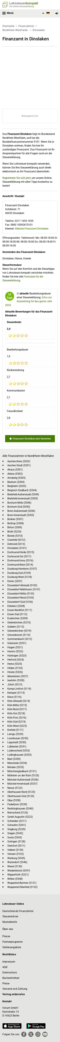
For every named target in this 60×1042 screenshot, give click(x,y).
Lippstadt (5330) (16, 742)
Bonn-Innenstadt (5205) (20, 515)
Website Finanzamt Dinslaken (31, 228)
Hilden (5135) (15, 668)
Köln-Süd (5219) (16, 721)
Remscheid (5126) (17, 812)
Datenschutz (9, 972)
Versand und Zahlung (14, 988)
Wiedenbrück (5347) (18, 870)
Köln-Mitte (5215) (17, 705)
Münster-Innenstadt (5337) (22, 783)
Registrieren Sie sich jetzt (16, 177)
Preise (5, 983)
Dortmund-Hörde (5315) (20, 552)
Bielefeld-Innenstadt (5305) (22, 498)
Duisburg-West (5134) (19, 576)
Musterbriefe (9, 921)
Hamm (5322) (15, 651)
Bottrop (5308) (15, 523)
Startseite (8, 26)
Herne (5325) (14, 663)
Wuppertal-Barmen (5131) (21, 882)
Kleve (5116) (14, 696)
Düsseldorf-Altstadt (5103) (22, 585)
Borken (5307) (15, 519)
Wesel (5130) (14, 866)
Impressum (8, 961)
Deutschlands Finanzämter (17, 911)
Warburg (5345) (16, 858)
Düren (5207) (14, 581)
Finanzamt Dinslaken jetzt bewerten (30, 438)
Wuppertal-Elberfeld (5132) (22, 887)
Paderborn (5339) (17, 804)
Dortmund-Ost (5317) (19, 556)
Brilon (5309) (14, 527)
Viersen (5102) (15, 853)
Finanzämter (26, 26)
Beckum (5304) (16, 482)
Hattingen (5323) (17, 655)
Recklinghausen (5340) (20, 808)
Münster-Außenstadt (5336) (23, 779)
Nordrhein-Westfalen (15, 30)
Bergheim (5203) (16, 486)
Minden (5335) (15, 767)
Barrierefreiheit (10, 977)
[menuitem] (45, 13)
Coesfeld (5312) (16, 539)
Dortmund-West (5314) (20, 564)
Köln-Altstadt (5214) (18, 701)
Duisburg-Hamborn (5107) (22, 568)
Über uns (7, 929)
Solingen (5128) (16, 841)
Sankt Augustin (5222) (20, 816)
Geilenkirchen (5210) (19, 622)
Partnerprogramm (12, 941)
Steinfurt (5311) (16, 845)
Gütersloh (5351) (16, 643)
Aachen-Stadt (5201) (19, 465)
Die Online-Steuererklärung (21, 6)
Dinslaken (39, 30)
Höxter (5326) (15, 672)
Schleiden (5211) (17, 821)
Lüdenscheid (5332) (18, 750)
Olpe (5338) (14, 800)
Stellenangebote (11, 947)
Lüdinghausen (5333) (19, 754)
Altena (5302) (15, 473)
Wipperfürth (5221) (18, 874)
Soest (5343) (14, 837)
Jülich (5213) (14, 684)
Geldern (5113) (15, 626)
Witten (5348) (15, 878)
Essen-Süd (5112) (17, 614)
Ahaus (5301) (15, 469)
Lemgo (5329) (15, 734)
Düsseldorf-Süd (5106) (20, 601)
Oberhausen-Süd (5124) (20, 796)
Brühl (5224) (14, 531)
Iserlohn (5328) (15, 680)
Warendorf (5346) (17, 862)
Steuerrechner (10, 916)
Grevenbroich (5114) (18, 634)
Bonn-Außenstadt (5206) (21, 510)
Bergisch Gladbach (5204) (22, 490)
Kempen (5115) (16, 692)
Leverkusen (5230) (17, 738)
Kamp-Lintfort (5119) (19, 688)
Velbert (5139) (15, 849)
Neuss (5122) (15, 787)
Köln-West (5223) (17, 725)
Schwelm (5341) (16, 825)
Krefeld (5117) (15, 729)
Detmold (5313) (16, 544)
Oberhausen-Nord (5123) (21, 791)
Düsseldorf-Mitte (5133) (20, 593)
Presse (6, 936)
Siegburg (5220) (16, 829)
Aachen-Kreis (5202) (18, 461)
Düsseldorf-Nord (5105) (20, 597)
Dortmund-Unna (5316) (20, 560)
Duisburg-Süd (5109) (19, 572)
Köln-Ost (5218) (16, 713)
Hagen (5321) (15, 647)
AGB (4, 967)
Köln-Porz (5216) (16, 717)
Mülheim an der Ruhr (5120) (23, 775)
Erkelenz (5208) (16, 606)
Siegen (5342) (15, 833)
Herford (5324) (15, 659)
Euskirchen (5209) (17, 618)
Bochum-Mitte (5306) (19, 502)
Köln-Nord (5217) (17, 709)
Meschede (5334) (17, 763)
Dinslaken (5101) (17, 548)
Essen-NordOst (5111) (19, 610)
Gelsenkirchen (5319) (19, 630)
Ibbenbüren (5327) (17, 676)
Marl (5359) (14, 759)
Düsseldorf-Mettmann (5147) (23, 589)
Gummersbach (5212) (19, 639)
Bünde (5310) (15, 535)
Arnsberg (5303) (16, 477)
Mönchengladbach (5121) (22, 771)
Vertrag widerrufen (13, 994)
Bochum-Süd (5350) (18, 506)
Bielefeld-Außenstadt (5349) (23, 494)
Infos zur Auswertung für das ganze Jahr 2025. (28, 301)
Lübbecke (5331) (16, 746)
